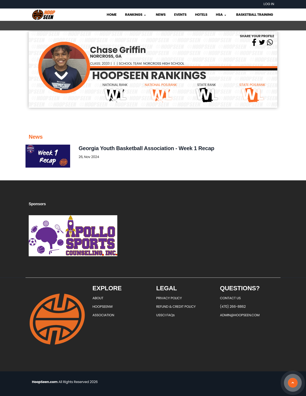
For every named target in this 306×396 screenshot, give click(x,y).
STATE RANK (206, 84)
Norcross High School (163, 63)
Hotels (201, 14)
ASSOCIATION (103, 315)
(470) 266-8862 (233, 306)
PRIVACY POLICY (169, 298)
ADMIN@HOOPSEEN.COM (239, 315)
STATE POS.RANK (252, 84)
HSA (221, 14)
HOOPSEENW (102, 306)
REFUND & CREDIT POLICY (176, 306)
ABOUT (97, 298)
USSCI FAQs (165, 315)
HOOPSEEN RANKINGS (149, 75)
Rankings (135, 14)
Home (111, 14)
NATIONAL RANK (115, 84)
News (161, 14)
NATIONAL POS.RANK (161, 84)
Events (180, 14)
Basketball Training (254, 14)
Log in (269, 3)
